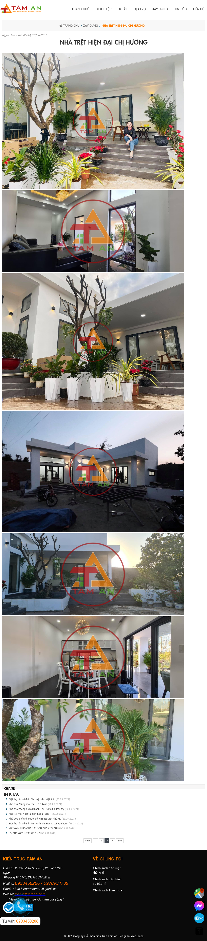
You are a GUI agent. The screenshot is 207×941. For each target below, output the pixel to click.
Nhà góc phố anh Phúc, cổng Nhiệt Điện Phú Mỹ (35, 818)
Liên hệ (198, 9)
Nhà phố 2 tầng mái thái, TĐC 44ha (28, 804)
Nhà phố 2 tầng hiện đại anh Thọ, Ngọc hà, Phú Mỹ (36, 809)
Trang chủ (80, 9)
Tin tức (180, 9)
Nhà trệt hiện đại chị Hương (123, 25)
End (120, 840)
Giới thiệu (104, 9)
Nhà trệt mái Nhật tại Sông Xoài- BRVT (30, 813)
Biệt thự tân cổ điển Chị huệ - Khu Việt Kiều (32, 799)
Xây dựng (160, 9)
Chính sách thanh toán (108, 890)
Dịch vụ (140, 9)
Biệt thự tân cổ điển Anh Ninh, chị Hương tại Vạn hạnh (38, 823)
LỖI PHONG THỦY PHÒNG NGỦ (25, 833)
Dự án (123, 9)
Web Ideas (137, 936)
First (87, 840)
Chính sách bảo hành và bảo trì (107, 881)
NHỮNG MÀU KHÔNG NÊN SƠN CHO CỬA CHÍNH (35, 828)
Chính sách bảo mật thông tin (107, 870)
